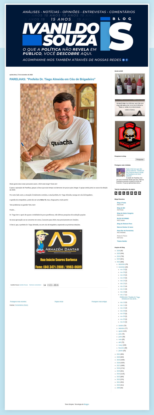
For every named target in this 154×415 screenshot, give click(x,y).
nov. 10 (122, 308)
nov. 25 (122, 278)
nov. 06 (122, 313)
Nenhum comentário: (35, 285)
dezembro (122, 264)
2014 (118, 374)
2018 (118, 363)
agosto (121, 331)
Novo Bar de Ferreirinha (125, 230)
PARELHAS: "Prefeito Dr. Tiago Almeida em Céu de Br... (130, 298)
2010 (118, 385)
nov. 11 (122, 305)
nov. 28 (122, 275)
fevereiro (122, 348)
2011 (118, 382)
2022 (118, 262)
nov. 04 (122, 316)
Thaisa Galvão (122, 241)
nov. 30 (122, 269)
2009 (118, 388)
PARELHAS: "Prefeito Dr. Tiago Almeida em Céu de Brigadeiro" (53, 79)
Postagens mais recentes (18, 301)
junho (120, 337)
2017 (118, 365)
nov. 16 (122, 302)
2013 (118, 377)
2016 (118, 368)
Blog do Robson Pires (124, 224)
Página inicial (59, 301)
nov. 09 (122, 311)
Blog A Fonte (121, 203)
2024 (118, 256)
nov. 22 (122, 286)
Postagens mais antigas (99, 301)
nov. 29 (122, 272)
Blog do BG (121, 208)
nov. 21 (122, 289)
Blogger (86, 404)
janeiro (121, 351)
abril (120, 342)
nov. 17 (122, 295)
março (121, 345)
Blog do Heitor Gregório (125, 213)
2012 (118, 379)
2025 (118, 253)
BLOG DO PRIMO (123, 218)
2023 (118, 259)
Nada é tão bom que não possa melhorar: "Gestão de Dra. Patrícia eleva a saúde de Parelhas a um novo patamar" (135, 172)
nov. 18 (122, 292)
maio (120, 339)
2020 (118, 357)
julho (120, 334)
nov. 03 (122, 319)
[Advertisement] (58, 294)
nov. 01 (122, 322)
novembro (122, 267)
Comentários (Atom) (21, 305)
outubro (121, 325)
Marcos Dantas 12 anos (125, 227)
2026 (118, 250)
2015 (118, 371)
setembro (122, 328)
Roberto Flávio (122, 236)
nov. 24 (122, 281)
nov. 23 (122, 283)
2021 (118, 354)
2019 (118, 360)
